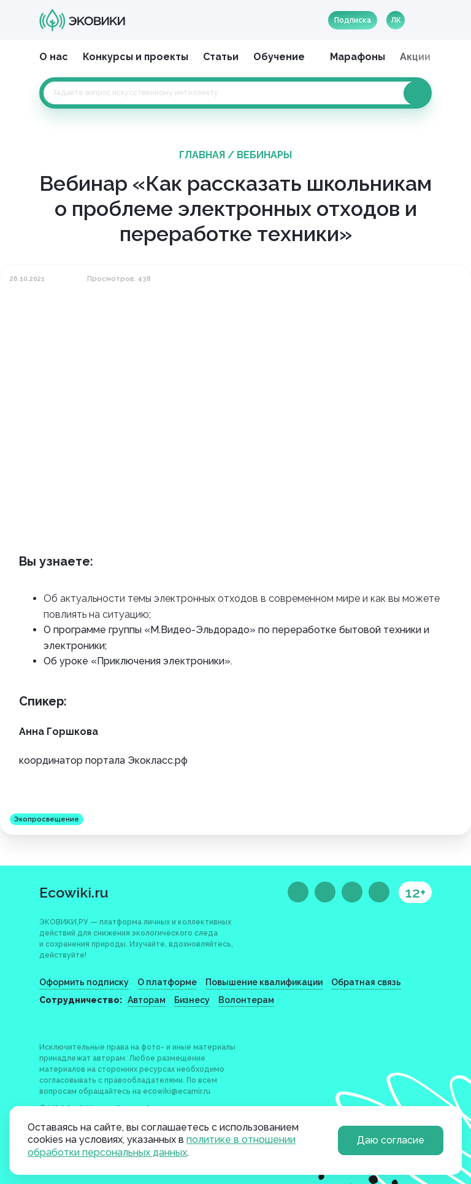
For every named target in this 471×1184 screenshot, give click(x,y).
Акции (415, 57)
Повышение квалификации (264, 982)
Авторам (147, 1000)
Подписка (352, 20)
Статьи (221, 57)
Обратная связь (366, 982)
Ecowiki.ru (74, 892)
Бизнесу (192, 1000)
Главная (202, 155)
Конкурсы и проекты (135, 57)
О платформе (167, 982)
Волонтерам (246, 1000)
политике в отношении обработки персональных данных (162, 1146)
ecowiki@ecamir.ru (176, 1091)
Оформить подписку (84, 982)
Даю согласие (390, 1140)
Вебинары (264, 155)
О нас (53, 57)
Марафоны (357, 57)
